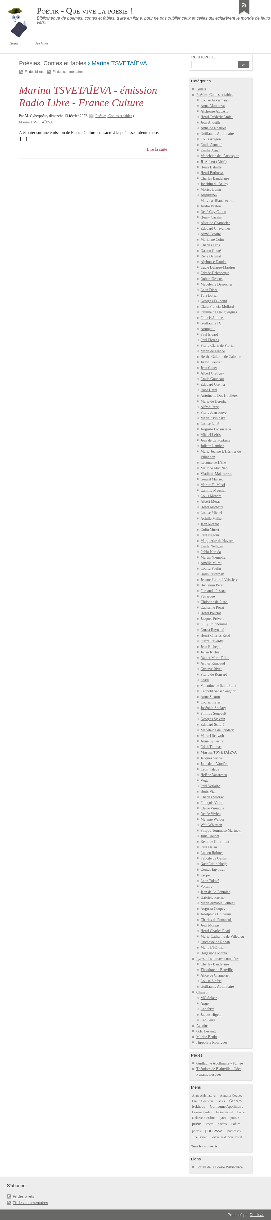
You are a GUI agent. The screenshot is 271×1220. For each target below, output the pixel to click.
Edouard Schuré (212, 725)
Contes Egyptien (213, 869)
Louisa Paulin (211, 569)
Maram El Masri (213, 485)
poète (196, 1123)
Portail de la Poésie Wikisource (219, 1167)
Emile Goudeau (212, 379)
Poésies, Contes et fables (52, 63)
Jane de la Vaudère (214, 764)
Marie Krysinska (213, 418)
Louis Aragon (211, 139)
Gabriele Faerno (213, 898)
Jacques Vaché (211, 758)
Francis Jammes (212, 318)
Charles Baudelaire (215, 178)
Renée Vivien (211, 814)
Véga (205, 780)
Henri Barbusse (212, 173)
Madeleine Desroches (217, 284)
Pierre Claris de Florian (218, 346)
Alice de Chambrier (215, 223)
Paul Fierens (210, 340)
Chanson (202, 992)
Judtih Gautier (211, 362)
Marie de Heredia (214, 401)
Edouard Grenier (213, 384)
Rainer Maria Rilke (215, 658)
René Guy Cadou (213, 212)
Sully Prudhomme (214, 624)
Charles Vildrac (212, 797)
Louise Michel (211, 513)
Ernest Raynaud (212, 630)
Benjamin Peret (212, 585)
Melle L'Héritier (213, 948)
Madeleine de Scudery (217, 730)
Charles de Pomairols (216, 920)
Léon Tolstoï (210, 881)
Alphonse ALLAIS (215, 111)
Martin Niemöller (214, 557)
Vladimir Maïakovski (216, 474)
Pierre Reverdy (212, 641)
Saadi (205, 680)
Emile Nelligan (212, 546)
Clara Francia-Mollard (217, 307)
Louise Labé (210, 424)
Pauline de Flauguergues (219, 312)
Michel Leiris (211, 435)
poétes (196, 1131)
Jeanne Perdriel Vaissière (219, 580)
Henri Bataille (211, 167)
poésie (235, 1118)
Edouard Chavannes (215, 228)
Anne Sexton (210, 697)
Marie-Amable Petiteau (218, 903)
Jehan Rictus (210, 652)
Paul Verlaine (210, 786)
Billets (201, 89)
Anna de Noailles (213, 128)
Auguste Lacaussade (216, 429)
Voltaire (206, 886)
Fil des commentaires (68, 72)
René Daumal (211, 256)
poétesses (234, 1131)
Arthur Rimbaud (213, 663)
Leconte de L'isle (213, 463)
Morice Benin (211, 190)
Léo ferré (207, 1009)
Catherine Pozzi (212, 607)
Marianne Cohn (212, 240)
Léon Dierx (209, 290)
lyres (223, 1118)
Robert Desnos (212, 279)
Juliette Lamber (212, 446)
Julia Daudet (210, 836)
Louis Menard (211, 496)
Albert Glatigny (212, 373)
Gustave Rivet (211, 669)
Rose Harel (209, 390)
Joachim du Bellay (214, 184)
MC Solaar (209, 998)
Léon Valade (210, 769)
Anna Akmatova (213, 106)
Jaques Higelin (212, 1015)
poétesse (213, 1130)
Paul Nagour (210, 535)
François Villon (212, 803)
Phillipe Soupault (213, 713)
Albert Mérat (210, 502)
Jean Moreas (210, 524)
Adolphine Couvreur (216, 914)
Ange (205, 1003)
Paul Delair (209, 847)
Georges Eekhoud (214, 301)
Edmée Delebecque (215, 273)
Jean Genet (209, 368)
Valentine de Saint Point (218, 686)
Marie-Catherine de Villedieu (222, 936)
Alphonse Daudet (214, 262)
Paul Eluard (209, 334)
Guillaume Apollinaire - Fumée (219, 1063)
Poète (209, 1124)
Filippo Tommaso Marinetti (221, 830)
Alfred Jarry (210, 407)
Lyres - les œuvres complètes (218, 959)
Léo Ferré (208, 1020)
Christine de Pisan (214, 602)
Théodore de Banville (217, 970)
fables (221, 1101)
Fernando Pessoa (213, 591)
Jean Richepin (211, 647)
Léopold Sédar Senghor (218, 691)
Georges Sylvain (213, 719)
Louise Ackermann (215, 100)
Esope (205, 875)
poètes (222, 1124)
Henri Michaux (212, 507)
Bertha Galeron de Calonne (221, 357)
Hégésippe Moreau (215, 953)
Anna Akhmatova (204, 1095)
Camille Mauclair (214, 490)
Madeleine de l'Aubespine (220, 156)
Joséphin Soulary (213, 708)
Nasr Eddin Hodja (214, 864)
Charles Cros (210, 245)
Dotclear (257, 1215)
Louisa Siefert (211, 702)
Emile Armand (211, 145)
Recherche (203, 57)
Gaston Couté (211, 251)
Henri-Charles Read (215, 636)
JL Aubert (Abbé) (214, 162)
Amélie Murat (211, 563)
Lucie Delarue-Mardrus (218, 267)
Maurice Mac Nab (214, 468)
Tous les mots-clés (204, 1146)
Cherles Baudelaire (215, 964)
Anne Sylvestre (212, 741)
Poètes (236, 1124)
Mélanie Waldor (212, 819)
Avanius (202, 1026)
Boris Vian (208, 792)
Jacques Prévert (212, 619)
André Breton (211, 206)
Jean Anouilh (210, 122)
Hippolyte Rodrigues (211, 1042)
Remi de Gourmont (215, 842)
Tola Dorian (209, 295)
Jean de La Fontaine (215, 440)
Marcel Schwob (212, 736)
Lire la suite (157, 149)
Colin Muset (210, 530)
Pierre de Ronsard (214, 674)
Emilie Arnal (210, 150)
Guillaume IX (211, 323)
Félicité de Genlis (214, 858)
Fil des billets (34, 72)
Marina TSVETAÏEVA (36, 122)
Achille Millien (212, 518)
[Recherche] (215, 65)
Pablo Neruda (211, 552)
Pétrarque (208, 596)
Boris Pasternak (212, 574)
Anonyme (208, 329)
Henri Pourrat (211, 613)
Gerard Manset (212, 479)
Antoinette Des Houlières (219, 396)
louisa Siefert (224, 1112)
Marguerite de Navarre (217, 541)
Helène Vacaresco (214, 775)
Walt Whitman (211, 825)
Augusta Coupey (213, 909)
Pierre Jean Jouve (214, 413)
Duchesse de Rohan (215, 942)
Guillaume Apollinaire (217, 134)
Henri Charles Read (215, 931)
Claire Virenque (212, 808)
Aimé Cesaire (211, 234)
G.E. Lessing (206, 1031)
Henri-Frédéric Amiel (217, 117)
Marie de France (213, 351)
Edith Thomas (211, 747)
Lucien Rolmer (212, 853)
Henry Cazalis (211, 217)
